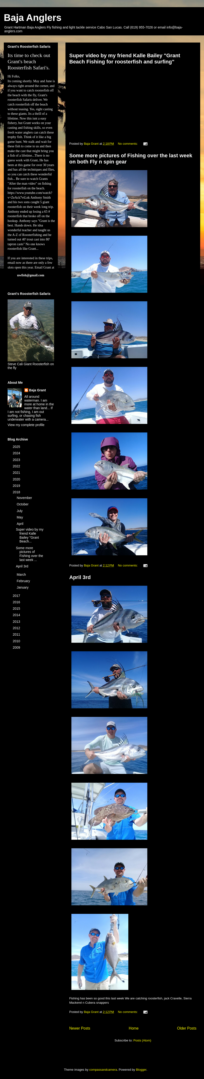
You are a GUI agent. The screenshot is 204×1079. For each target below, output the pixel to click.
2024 (17, 453)
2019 (17, 486)
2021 (17, 473)
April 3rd (80, 577)
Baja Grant (37, 390)
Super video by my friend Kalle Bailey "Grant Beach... (29, 535)
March (22, 574)
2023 (17, 460)
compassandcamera (103, 1069)
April (20, 524)
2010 (17, 641)
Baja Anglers (32, 17)
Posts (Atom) (142, 1040)
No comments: (128, 143)
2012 (17, 628)
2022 (17, 466)
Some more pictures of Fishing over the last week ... (29, 554)
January (23, 587)
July (20, 511)
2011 (17, 634)
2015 (17, 608)
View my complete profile (26, 425)
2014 (17, 615)
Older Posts (186, 1028)
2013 (17, 621)
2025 (17, 447)
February (24, 581)
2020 (17, 479)
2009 (17, 647)
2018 (17, 492)
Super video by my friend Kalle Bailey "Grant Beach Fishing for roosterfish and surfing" (124, 59)
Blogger (141, 1069)
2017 (17, 596)
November (25, 498)
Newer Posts (79, 1028)
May (20, 517)
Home (134, 1028)
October (23, 504)
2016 (17, 602)
